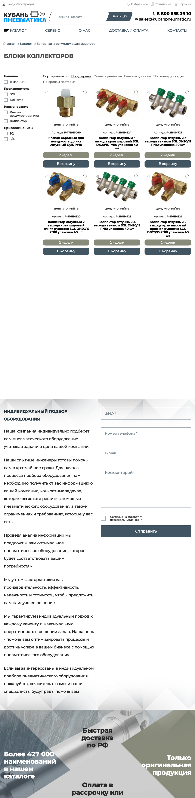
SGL (10, 94)
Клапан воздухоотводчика (21, 114)
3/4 (9, 139)
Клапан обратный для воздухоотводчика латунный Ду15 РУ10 (66, 141)
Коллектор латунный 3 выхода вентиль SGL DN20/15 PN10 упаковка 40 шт (168, 141)
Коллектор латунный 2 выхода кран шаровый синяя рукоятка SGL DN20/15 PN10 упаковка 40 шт (66, 227)
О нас (84, 30)
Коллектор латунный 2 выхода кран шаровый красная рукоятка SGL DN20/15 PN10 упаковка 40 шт (168, 228)
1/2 (9, 134)
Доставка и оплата (128, 30)
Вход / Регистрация (18, 4)
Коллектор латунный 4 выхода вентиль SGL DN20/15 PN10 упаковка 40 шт (117, 225)
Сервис (52, 30)
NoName (13, 100)
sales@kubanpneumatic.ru (163, 19)
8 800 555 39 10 (172, 13)
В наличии (15, 82)
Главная (9, 44)
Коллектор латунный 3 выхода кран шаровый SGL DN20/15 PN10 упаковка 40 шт (117, 143)
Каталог (15, 30)
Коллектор (15, 121)
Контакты (177, 30)
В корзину (66, 164)
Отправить (146, 531)
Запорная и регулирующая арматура (66, 44)
